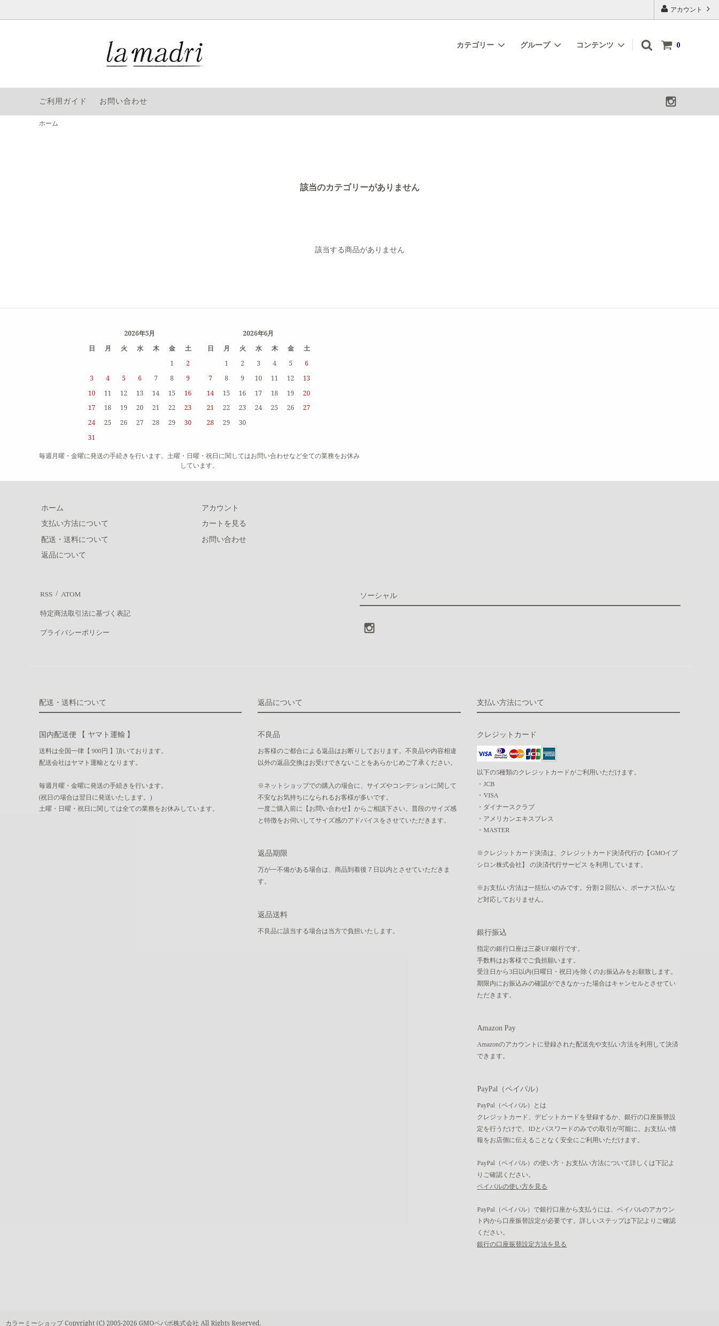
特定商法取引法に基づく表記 (87, 608)
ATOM (68, 592)
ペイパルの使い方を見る (512, 1176)
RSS (45, 592)
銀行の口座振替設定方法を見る (522, 1233)
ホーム (48, 123)
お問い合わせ (123, 101)
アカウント (686, 8)
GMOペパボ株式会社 (169, 1312)
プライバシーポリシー (76, 623)
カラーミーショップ (34, 1312)
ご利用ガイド (63, 101)
